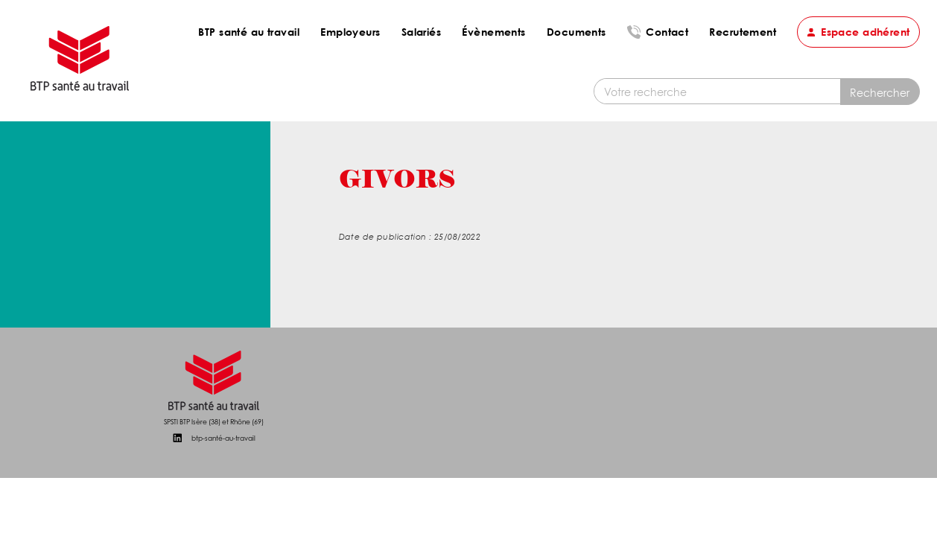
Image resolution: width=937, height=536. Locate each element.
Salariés (421, 31)
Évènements (493, 31)
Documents (576, 31)
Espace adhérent (865, 31)
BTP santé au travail (248, 31)
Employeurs (350, 31)
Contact (667, 31)
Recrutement (742, 31)
